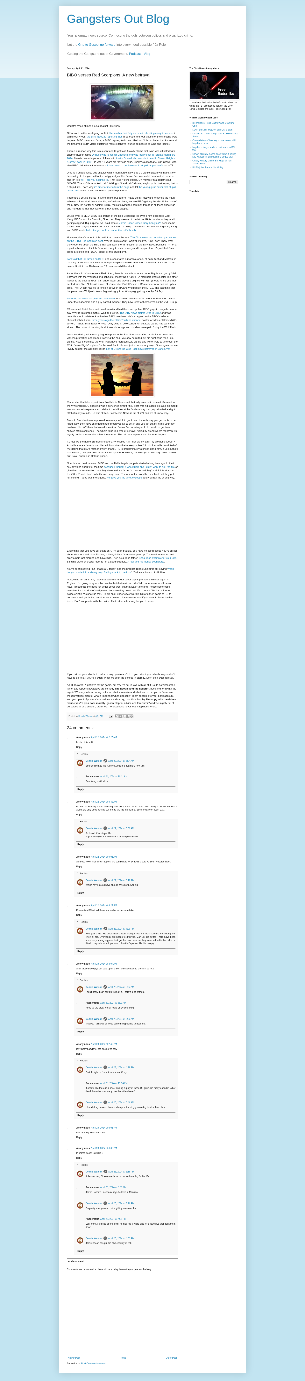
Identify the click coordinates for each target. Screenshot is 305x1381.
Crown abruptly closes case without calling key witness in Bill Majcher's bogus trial (214, 155)
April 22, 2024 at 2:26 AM (104, 737)
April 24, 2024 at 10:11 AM (113, 776)
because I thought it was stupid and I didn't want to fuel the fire (139, 466)
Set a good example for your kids (157, 557)
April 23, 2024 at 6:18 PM (121, 1171)
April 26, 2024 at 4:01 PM (113, 1219)
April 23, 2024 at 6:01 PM (104, 1127)
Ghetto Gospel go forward (97, 44)
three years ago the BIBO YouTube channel (116, 320)
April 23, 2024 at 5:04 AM (121, 987)
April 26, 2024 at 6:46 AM (121, 1102)
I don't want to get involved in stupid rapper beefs (135, 165)
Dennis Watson (94, 761)
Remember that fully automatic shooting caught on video (141, 133)
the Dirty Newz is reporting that (104, 136)
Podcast (135, 54)
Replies (84, 754)
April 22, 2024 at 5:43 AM (104, 801)
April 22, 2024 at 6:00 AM (121, 828)
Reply (79, 747)
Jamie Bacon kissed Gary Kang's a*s (140, 223)
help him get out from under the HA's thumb (111, 230)
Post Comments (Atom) (93, 1363)
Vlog (147, 54)
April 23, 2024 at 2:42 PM (104, 1044)
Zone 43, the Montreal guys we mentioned (91, 298)
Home (123, 1357)
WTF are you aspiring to (94, 179)
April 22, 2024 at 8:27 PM (104, 905)
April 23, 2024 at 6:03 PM (104, 1148)
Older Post (171, 1357)
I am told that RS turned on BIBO (85, 259)
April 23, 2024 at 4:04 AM (104, 963)
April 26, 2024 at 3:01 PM (113, 1187)
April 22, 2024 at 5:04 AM (121, 761)
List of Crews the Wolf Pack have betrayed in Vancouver (138, 348)
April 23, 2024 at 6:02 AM (121, 1019)
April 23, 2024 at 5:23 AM (113, 1003)
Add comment (76, 1261)
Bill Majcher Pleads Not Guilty (207, 167)
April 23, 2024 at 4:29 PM (121, 1067)
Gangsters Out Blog (118, 18)
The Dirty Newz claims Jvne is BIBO (140, 312)
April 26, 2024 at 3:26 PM (121, 1203)
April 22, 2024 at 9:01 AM (104, 856)
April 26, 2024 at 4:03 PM (121, 1238)
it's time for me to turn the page (111, 187)
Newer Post (74, 1357)
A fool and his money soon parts (146, 561)
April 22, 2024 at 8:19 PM (121, 880)
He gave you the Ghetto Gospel (125, 477)
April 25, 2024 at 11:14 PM (113, 1083)
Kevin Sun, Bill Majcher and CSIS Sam (212, 129)
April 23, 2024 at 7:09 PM (121, 928)
